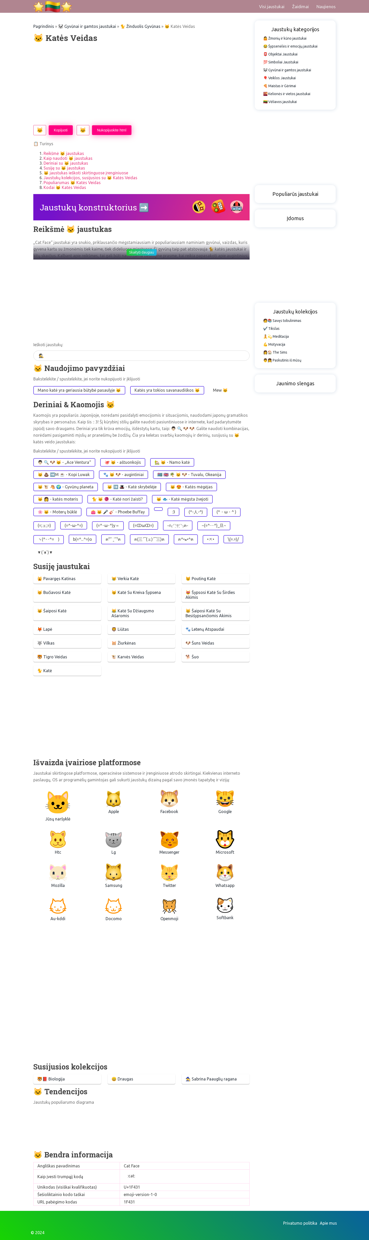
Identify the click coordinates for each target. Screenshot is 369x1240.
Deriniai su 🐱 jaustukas (66, 163)
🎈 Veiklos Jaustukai (279, 78)
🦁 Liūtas (120, 629)
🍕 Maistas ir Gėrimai (279, 86)
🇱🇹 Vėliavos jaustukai (280, 102)
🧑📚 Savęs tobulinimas (282, 321)
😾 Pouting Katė (201, 578)
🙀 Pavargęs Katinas (56, 578)
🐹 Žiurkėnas (123, 643)
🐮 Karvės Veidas (127, 657)
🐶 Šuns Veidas (200, 643)
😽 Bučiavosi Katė (54, 592)
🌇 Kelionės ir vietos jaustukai (286, 94)
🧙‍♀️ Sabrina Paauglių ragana (211, 1079)
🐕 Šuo (192, 657)
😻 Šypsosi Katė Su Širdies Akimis (210, 595)
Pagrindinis (43, 26)
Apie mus (328, 1223)
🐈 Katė (44, 670)
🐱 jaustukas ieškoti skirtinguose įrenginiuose (86, 173)
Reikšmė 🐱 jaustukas (64, 153)
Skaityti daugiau (141, 252)
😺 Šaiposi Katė (52, 610)
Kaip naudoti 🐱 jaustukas (68, 158)
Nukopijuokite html (111, 130)
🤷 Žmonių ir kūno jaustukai (284, 38)
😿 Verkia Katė (125, 578)
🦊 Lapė (44, 629)
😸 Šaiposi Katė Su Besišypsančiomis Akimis (209, 613)
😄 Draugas (122, 1079)
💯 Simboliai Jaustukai (280, 62)
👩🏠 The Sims (275, 352)
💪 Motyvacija (274, 344)
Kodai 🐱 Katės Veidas (65, 187)
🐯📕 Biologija (51, 1079)
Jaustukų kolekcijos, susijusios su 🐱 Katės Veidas (90, 177)
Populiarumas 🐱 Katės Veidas (72, 182)
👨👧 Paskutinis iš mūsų (282, 360)
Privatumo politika (300, 1223)
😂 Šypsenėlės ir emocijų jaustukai (290, 46)
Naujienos (326, 6)
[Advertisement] (141, 84)
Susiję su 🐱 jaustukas (64, 168)
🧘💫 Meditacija (276, 336)
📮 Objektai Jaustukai (280, 54)
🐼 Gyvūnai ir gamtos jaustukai (87, 26)
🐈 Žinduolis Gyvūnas (140, 26)
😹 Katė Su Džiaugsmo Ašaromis (132, 613)
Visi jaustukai (271, 6)
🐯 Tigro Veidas (52, 657)
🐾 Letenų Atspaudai (205, 629)
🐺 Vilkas (46, 643)
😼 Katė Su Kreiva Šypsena (136, 592)
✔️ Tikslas (271, 328)
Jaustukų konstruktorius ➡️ (94, 207)
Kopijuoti (61, 130)
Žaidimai (300, 6)
